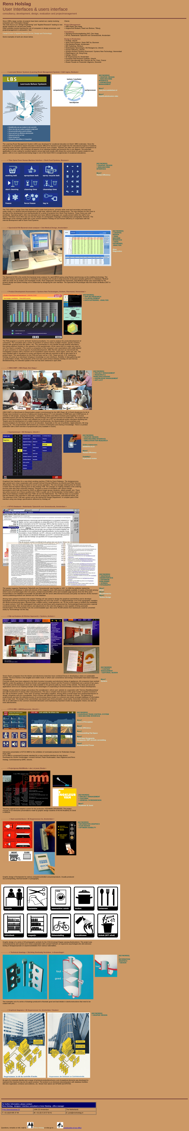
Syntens (104, 681)
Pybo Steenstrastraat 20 (11, 1109)
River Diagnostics (117, 250)
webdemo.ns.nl (88, 446)
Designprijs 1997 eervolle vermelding (91, 740)
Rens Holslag (35, 1128)
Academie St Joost (85, 805)
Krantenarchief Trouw (85, 745)
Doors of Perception (85, 722)
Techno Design (105, 597)
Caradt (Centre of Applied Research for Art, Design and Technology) (27, 33)
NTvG (101, 590)
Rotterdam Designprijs (86, 738)
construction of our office (69, 1128)
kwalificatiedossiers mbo (108, 96)
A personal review (90, 458)
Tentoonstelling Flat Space (87, 733)
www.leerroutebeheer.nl (108, 90)
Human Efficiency (103, 175)
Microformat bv (105, 593)
